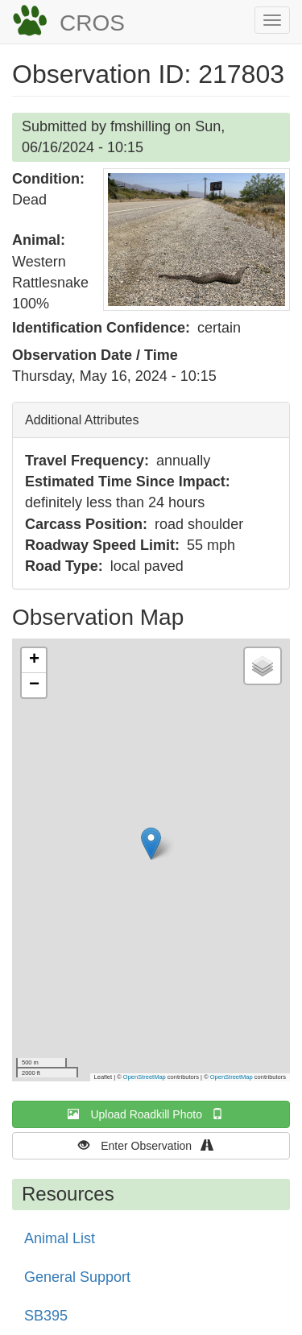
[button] (196, 239)
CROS (92, 22)
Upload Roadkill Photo (151, 1114)
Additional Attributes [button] (82, 420)
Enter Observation (151, 1145)
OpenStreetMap (144, 1077)
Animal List (59, 1238)
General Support (77, 1277)
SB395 (46, 1316)
